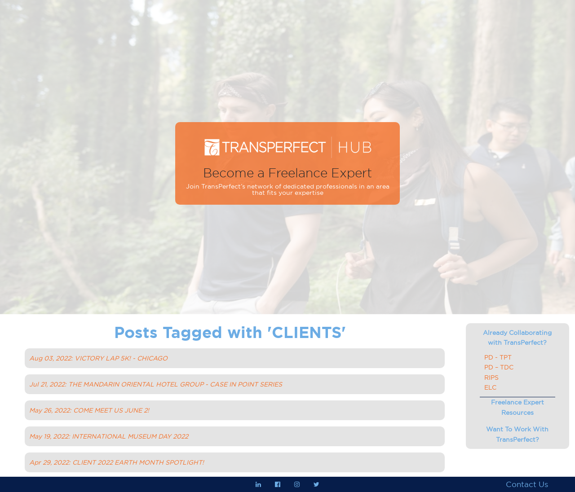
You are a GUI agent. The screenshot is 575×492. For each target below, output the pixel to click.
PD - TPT (498, 357)
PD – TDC (498, 367)
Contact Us (527, 484)
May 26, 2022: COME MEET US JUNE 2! (89, 410)
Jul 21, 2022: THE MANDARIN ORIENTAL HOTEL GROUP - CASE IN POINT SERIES (155, 384)
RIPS (491, 377)
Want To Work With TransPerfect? (517, 434)
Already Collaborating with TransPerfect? (517, 338)
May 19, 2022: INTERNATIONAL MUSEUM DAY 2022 (108, 436)
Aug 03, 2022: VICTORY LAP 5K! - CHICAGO (98, 358)
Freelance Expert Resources (517, 407)
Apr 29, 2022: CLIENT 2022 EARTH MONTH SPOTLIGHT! (116, 462)
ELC (490, 387)
